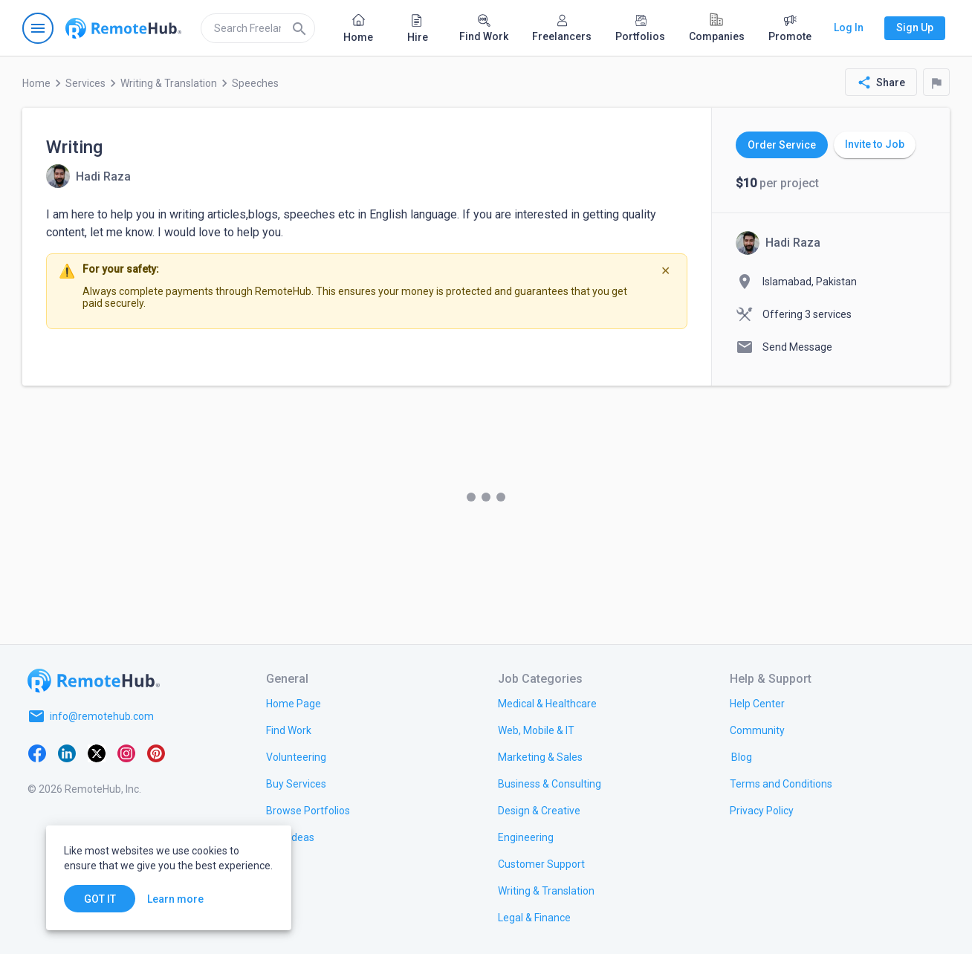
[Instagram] (126, 752)
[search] (258, 28)
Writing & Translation (168, 83)
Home (36, 83)
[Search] (299, 28)
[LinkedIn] (67, 752)
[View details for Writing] (88, 176)
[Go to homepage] (123, 28)
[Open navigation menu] (38, 28)
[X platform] (96, 752)
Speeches (255, 83)
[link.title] (293, 702)
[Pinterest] (156, 752)
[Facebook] (37, 752)
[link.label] (757, 702)
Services (85, 83)
